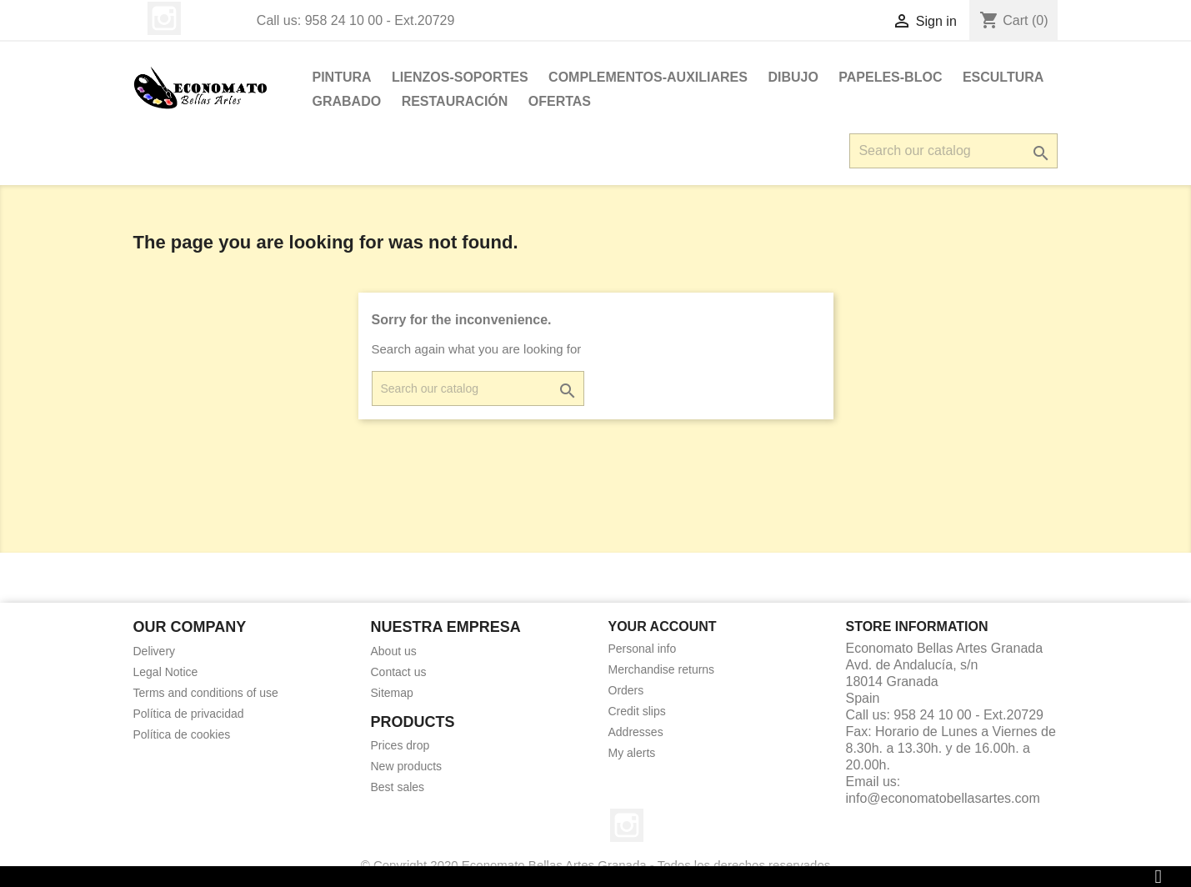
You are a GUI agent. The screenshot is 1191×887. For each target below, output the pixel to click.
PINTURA (342, 77)
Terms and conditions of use (205, 692)
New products (407, 766)
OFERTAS (559, 101)
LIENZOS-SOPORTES (460, 77)
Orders (626, 690)
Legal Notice (165, 672)
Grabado (347, 101)
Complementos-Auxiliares (648, 77)
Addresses (635, 732)
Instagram (164, 18)
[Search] (953, 150)
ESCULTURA (1003, 77)
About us (394, 651)
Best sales (398, 787)
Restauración (455, 101)
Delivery (154, 651)
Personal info (642, 648)
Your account (662, 626)
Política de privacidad (188, 713)
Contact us (399, 672)
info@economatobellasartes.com (943, 798)
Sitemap (392, 692)
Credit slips (637, 711)
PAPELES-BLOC (890, 77)
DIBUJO (793, 77)
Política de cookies (182, 734)
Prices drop (400, 745)
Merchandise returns (661, 669)
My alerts (632, 752)
